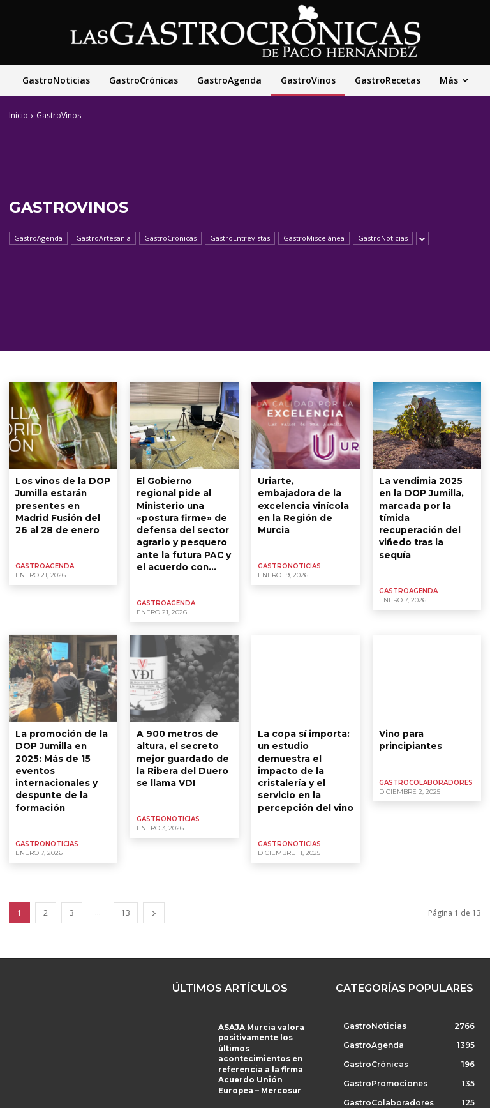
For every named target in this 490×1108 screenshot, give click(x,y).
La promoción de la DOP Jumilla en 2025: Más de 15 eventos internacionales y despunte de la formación (60, 736)
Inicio (18, 115)
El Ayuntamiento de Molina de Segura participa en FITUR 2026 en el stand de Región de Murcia (264, 1066)
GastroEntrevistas (240, 238)
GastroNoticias (383, 238)
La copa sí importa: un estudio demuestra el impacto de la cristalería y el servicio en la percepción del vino (305, 736)
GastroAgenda (38, 238)
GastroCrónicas (170, 238)
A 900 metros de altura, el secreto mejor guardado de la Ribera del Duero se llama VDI (183, 731)
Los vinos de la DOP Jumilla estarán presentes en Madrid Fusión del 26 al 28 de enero (61, 501)
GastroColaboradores (426, 756)
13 (125, 867)
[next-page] (154, 867)
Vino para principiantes (408, 715)
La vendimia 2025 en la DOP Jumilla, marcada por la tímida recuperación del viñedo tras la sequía (426, 501)
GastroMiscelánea (314, 238)
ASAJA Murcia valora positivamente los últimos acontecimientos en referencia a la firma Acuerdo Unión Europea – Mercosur (263, 1003)
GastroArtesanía (103, 238)
